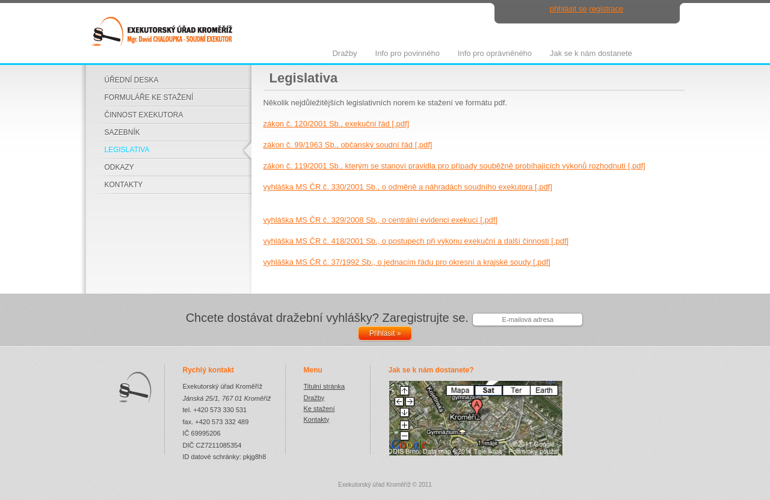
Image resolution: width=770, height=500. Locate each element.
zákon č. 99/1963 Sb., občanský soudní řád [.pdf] (348, 144)
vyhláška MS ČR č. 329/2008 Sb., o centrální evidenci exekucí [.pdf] (380, 219)
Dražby (314, 397)
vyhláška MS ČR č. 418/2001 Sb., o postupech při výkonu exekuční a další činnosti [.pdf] (416, 240)
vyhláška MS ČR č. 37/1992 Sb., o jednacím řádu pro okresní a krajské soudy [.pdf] (406, 262)
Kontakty (317, 419)
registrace (606, 8)
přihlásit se (568, 8)
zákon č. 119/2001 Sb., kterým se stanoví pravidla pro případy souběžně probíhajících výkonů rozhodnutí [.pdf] (454, 165)
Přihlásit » (385, 333)
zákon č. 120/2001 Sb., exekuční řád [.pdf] (336, 123)
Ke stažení (319, 408)
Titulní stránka (324, 386)
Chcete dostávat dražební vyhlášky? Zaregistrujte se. (327, 317)
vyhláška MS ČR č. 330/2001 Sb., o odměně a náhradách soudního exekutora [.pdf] (407, 186)
